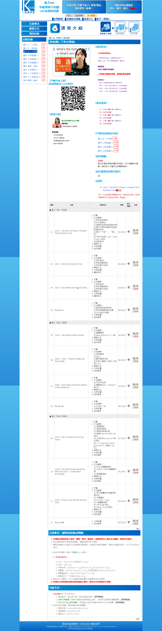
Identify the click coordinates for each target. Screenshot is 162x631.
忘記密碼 (79, 16)
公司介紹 (84, 624)
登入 (69, 16)
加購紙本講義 (73, 19)
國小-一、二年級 (30, 44)
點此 (123, 197)
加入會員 (91, 16)
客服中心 (76, 552)
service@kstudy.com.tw (78, 608)
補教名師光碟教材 (124, 7)
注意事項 (34, 23)
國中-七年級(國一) (31, 55)
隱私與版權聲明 (70, 624)
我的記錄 (34, 33)
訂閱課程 (58, 19)
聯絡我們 (95, 624)
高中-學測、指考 (30, 80)
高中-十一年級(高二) (31, 73)
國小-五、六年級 (30, 51)
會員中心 (88, 19)
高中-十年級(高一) (31, 69)
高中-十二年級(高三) (31, 76)
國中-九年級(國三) (31, 62)
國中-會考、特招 (30, 66)
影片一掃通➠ (103, 19)
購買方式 (34, 28)
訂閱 (43, 44)
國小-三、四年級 (30, 48)
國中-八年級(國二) (31, 58)
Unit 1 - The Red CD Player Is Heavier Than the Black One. (121, 188)
